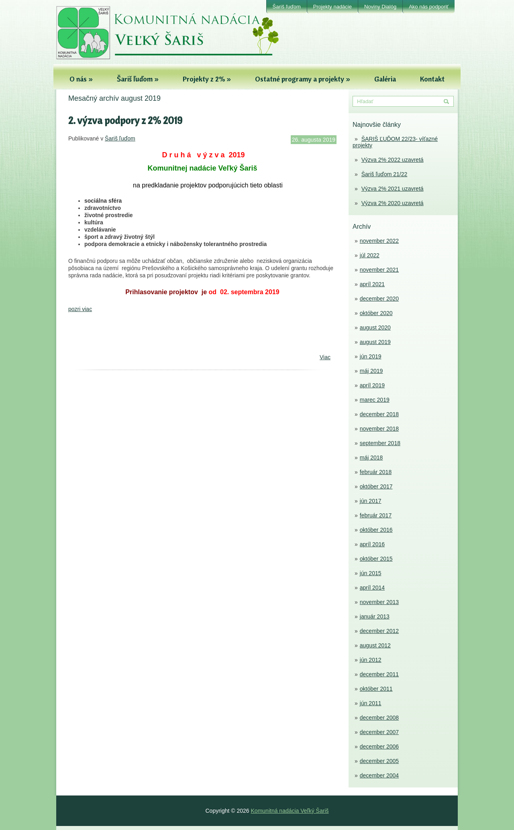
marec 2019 (375, 400)
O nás (81, 78)
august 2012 (375, 645)
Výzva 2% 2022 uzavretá (392, 160)
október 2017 (376, 486)
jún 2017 (370, 501)
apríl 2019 (372, 385)
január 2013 (375, 616)
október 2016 (376, 530)
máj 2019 (371, 371)
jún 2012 (370, 660)
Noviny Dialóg (380, 7)
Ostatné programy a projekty (302, 78)
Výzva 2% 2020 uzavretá (392, 203)
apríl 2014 (372, 587)
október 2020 (376, 313)
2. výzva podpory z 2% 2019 (125, 120)
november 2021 (379, 269)
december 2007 (379, 732)
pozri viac (80, 309)
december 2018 (379, 414)
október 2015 (376, 558)
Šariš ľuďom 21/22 (384, 174)
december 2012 (379, 631)
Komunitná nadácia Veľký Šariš (290, 811)
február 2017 (376, 515)
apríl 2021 (372, 284)
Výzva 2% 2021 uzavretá (392, 188)
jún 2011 (370, 703)
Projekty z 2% (207, 78)
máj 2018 (371, 457)
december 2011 (379, 674)
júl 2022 (369, 255)
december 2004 (379, 775)
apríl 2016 (372, 544)
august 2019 (375, 342)
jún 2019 (370, 356)
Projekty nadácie (332, 7)
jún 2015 (370, 573)
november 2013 (379, 602)
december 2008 (379, 717)
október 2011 (376, 689)
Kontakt (432, 78)
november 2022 (379, 241)
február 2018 (376, 472)
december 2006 (379, 746)
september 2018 (380, 443)
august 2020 (375, 327)
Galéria (385, 78)
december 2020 (379, 298)
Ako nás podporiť (429, 7)
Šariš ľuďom (287, 7)
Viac (325, 357)
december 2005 (379, 761)
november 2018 (379, 428)
